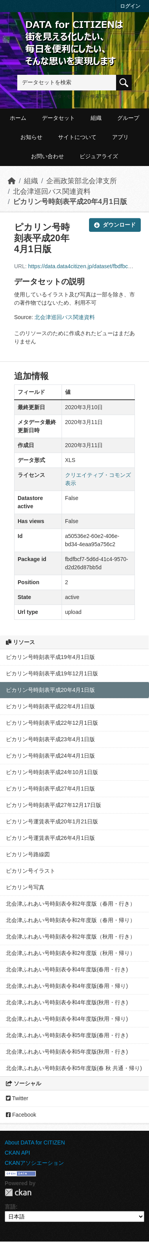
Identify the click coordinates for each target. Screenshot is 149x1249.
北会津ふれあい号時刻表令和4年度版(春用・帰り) (67, 986)
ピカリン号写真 (25, 887)
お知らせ (31, 137)
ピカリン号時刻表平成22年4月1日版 (50, 706)
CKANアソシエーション (34, 1163)
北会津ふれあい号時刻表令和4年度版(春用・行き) (67, 969)
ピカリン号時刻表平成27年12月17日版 (53, 805)
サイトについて (77, 137)
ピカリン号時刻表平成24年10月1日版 (52, 772)
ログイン (130, 6)
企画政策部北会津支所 (81, 181)
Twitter (17, 1098)
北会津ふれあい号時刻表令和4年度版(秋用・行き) (67, 1002)
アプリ (120, 137)
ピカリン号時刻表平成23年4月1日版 (50, 739)
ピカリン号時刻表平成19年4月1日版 (50, 657)
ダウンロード (115, 225)
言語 (10, 1207)
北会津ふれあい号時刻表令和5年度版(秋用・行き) (67, 1052)
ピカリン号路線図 (28, 854)
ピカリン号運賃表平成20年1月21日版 (52, 821)
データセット (58, 118)
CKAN (18, 1192)
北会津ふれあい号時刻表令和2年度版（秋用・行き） (70, 936)
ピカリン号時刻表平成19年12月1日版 (52, 673)
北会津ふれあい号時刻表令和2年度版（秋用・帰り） (70, 953)
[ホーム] (12, 181)
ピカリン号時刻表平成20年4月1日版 (70, 202)
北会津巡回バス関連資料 (52, 191)
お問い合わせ (47, 156)
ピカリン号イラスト (30, 871)
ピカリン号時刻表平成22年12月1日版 (52, 723)
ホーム (18, 118)
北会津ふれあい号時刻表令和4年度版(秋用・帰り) (67, 1019)
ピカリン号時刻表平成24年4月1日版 (50, 756)
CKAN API (17, 1153)
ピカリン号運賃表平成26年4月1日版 (50, 838)
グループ (128, 118)
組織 (96, 118)
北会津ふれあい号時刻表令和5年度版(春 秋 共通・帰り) (74, 1068)
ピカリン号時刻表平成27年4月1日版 (50, 788)
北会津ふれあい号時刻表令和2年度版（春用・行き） (70, 904)
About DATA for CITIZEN (35, 1142)
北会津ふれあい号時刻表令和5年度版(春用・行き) (67, 1035)
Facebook (21, 1115)
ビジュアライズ (99, 156)
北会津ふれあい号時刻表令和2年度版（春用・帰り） (70, 920)
